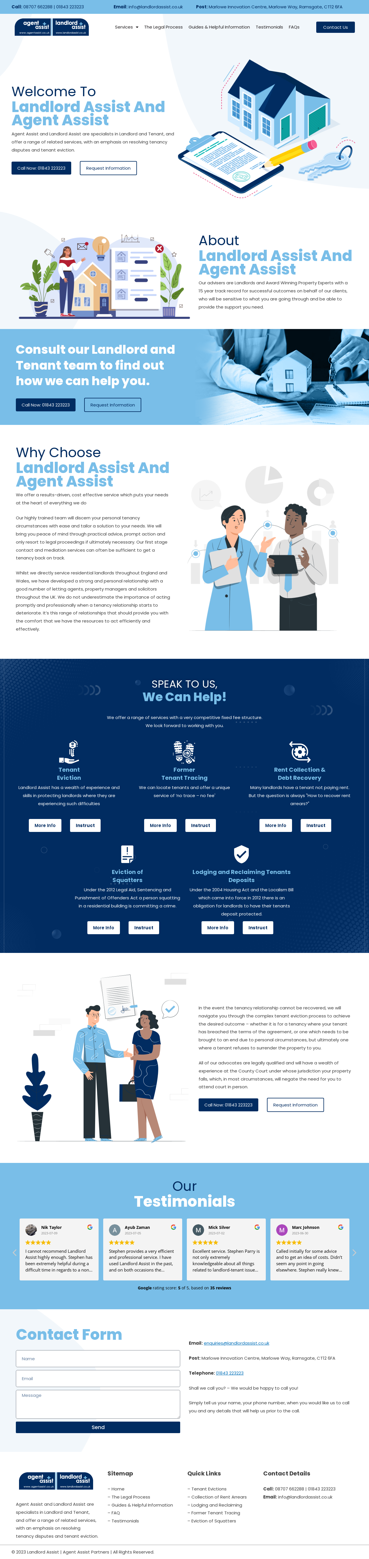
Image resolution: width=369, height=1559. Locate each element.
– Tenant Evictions (207, 1489)
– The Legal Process (129, 1497)
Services (126, 27)
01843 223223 (70, 7)
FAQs (294, 27)
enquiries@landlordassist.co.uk (236, 1343)
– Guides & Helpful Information (140, 1505)
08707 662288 (37, 7)
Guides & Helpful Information (219, 27)
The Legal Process (163, 27)
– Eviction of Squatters (211, 1521)
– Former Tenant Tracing (213, 1513)
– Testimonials (123, 1521)
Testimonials (269, 27)
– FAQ (114, 1513)
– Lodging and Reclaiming (214, 1505)
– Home (116, 1489)
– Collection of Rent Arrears (217, 1497)
